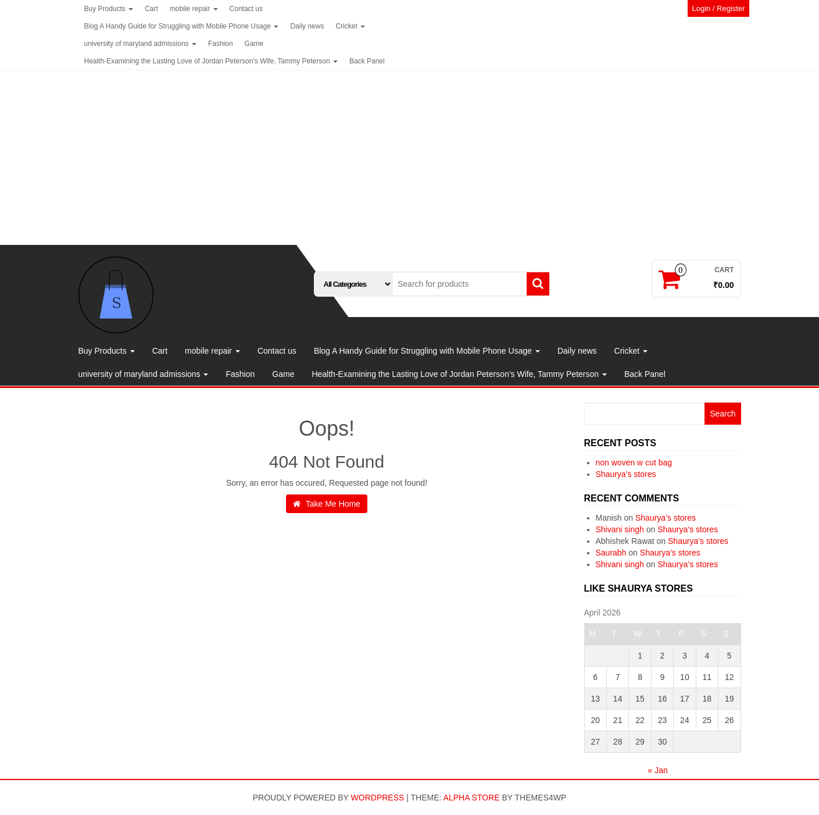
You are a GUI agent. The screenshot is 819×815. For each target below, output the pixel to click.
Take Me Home (326, 503)
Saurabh (611, 552)
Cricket (350, 26)
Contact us (246, 9)
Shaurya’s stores (626, 474)
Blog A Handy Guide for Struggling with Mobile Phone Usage (181, 26)
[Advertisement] (410, 157)
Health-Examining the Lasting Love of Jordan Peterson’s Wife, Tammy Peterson (211, 61)
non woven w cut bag (634, 462)
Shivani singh (620, 529)
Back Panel (367, 61)
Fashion (220, 44)
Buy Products (109, 9)
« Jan (658, 770)
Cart (151, 9)
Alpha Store (472, 797)
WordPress (378, 797)
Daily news (307, 26)
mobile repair (194, 9)
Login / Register (718, 8)
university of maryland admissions (140, 44)
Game (254, 44)
